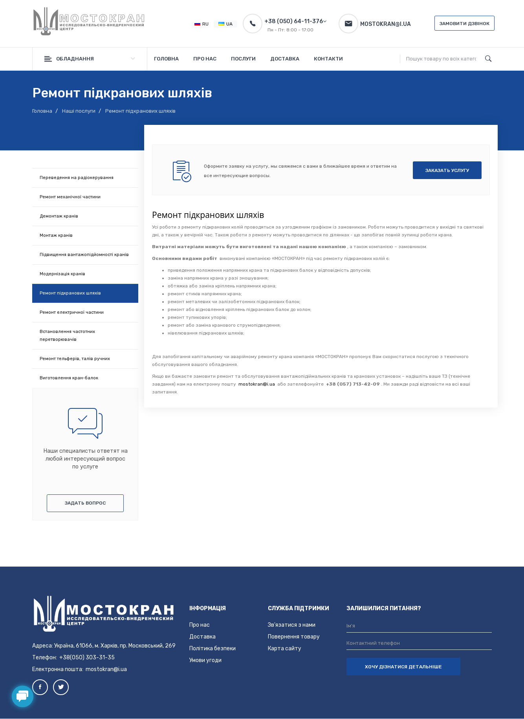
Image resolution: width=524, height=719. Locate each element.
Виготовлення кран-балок (69, 378)
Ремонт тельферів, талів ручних (75, 358)
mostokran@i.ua (256, 384)
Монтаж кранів (56, 235)
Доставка (202, 636)
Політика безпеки (212, 648)
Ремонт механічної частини (70, 196)
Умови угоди (205, 660)
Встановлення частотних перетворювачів (67, 335)
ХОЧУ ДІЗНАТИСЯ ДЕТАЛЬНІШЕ (403, 667)
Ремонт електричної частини (72, 312)
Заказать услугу (447, 170)
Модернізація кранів (62, 273)
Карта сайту (284, 648)
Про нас (199, 625)
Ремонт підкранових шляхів (70, 293)
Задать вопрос (85, 503)
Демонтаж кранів (59, 216)
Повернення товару (294, 636)
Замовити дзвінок (464, 23)
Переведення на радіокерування (77, 177)
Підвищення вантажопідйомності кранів (84, 254)
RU (201, 24)
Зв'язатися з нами (291, 625)
